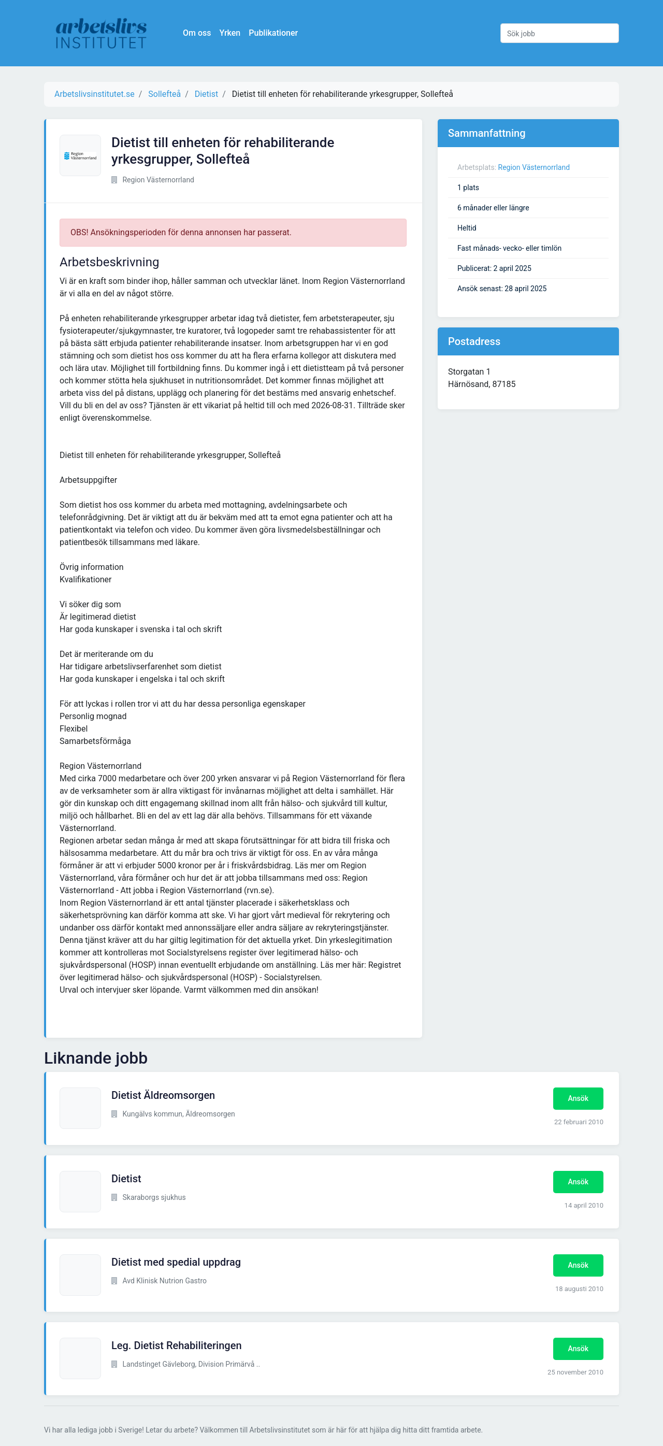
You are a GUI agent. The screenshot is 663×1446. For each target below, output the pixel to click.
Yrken (229, 33)
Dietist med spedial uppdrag (176, 1262)
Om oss (197, 33)
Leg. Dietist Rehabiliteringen (176, 1345)
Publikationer (273, 33)
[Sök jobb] (559, 33)
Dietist (126, 1178)
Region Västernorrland (534, 167)
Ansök (578, 1098)
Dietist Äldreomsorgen (163, 1095)
